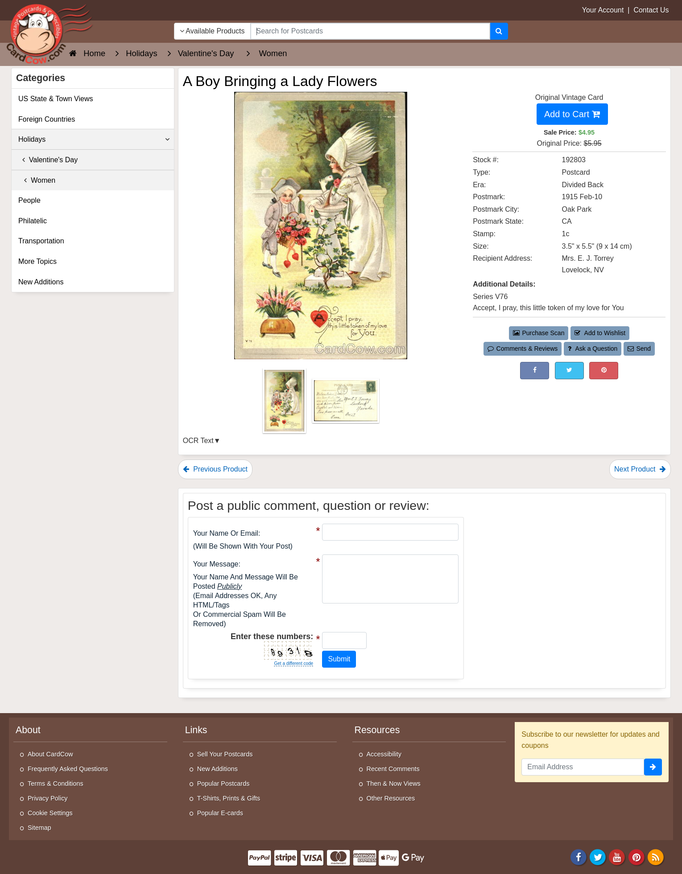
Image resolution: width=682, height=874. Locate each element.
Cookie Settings (50, 813)
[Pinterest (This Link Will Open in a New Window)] (603, 370)
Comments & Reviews (523, 348)
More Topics (37, 261)
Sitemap (39, 827)
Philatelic (32, 221)
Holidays (93, 139)
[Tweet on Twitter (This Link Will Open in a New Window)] (569, 370)
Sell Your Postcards (225, 754)
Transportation (41, 241)
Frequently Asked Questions (68, 768)
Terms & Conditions (55, 783)
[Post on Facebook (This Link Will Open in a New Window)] (534, 370)
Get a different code (293, 663)
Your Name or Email (225, 533)
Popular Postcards (223, 783)
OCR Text (198, 440)
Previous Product (215, 469)
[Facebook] (578, 856)
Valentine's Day (48, 160)
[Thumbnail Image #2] (345, 403)
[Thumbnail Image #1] (285, 403)
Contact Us (651, 10)
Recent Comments (393, 768)
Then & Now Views (394, 783)
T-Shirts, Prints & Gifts (228, 798)
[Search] (499, 31)
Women (36, 180)
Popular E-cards (220, 813)
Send (639, 348)
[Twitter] (597, 856)
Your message (216, 564)
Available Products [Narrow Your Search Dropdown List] (212, 31)
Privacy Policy (48, 798)
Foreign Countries (46, 119)
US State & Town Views (55, 99)
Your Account (603, 10)
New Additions (40, 282)
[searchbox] (370, 31)
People (29, 200)
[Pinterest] (636, 856)
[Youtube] (617, 856)
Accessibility (384, 754)
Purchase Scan (539, 332)
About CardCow (50, 754)
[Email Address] (582, 767)
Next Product (640, 469)
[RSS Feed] (655, 856)
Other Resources (391, 798)
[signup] (653, 767)
